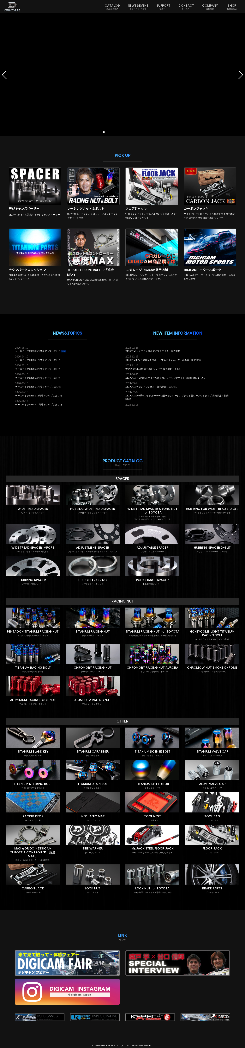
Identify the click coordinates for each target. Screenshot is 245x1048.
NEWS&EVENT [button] (138, 6)
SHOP (232, 6)
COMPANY (210, 6)
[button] (4, 75)
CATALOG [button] (112, 6)
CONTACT (186, 6)
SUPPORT (163, 6)
